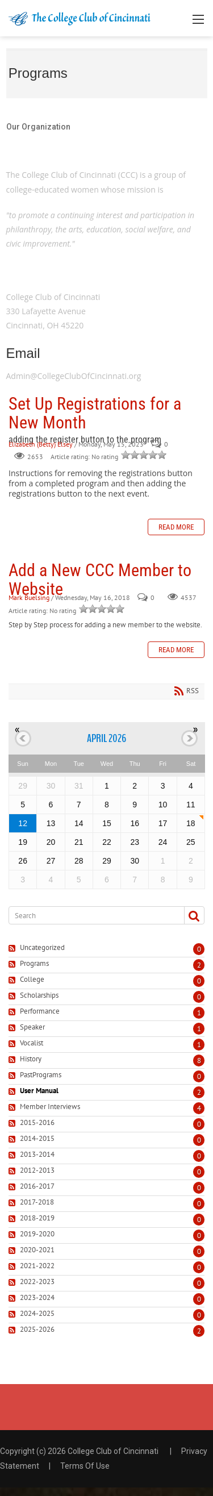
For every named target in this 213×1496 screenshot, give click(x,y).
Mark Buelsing (29, 598)
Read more (176, 527)
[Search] (92, 915)
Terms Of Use (85, 1465)
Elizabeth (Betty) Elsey (41, 444)
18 (190, 823)
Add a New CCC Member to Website (100, 579)
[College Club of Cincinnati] (80, 18)
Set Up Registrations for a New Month (95, 413)
